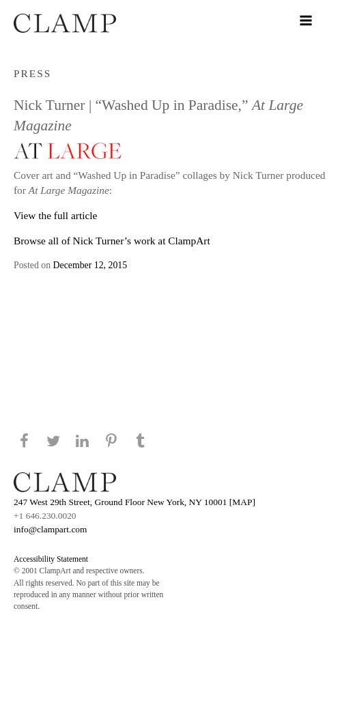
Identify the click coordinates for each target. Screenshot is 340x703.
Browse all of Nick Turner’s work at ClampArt (112, 240)
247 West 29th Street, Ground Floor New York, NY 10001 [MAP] (134, 502)
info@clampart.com (50, 529)
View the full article (55, 215)
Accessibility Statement (51, 559)
